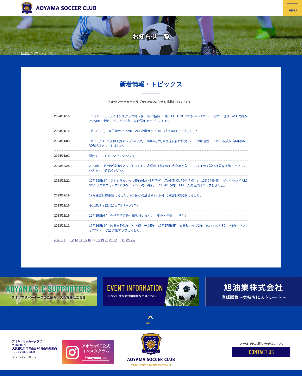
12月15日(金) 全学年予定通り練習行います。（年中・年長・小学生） (138, 215)
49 (123, 240)
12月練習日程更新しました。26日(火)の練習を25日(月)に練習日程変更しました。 (146, 195)
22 (115, 240)
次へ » (130, 240)
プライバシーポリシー (25, 357)
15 (85, 240)
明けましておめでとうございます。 (114, 155)
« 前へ (58, 240)
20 (106, 240)
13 (76, 240)
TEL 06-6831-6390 (23, 351)
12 (72, 240)
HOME (25, 53)
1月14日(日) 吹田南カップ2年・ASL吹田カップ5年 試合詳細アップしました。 (145, 131)
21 (111, 240)
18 (98, 240)
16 (89, 240)
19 (102, 240)
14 (80, 240)
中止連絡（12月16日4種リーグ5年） (114, 205)
